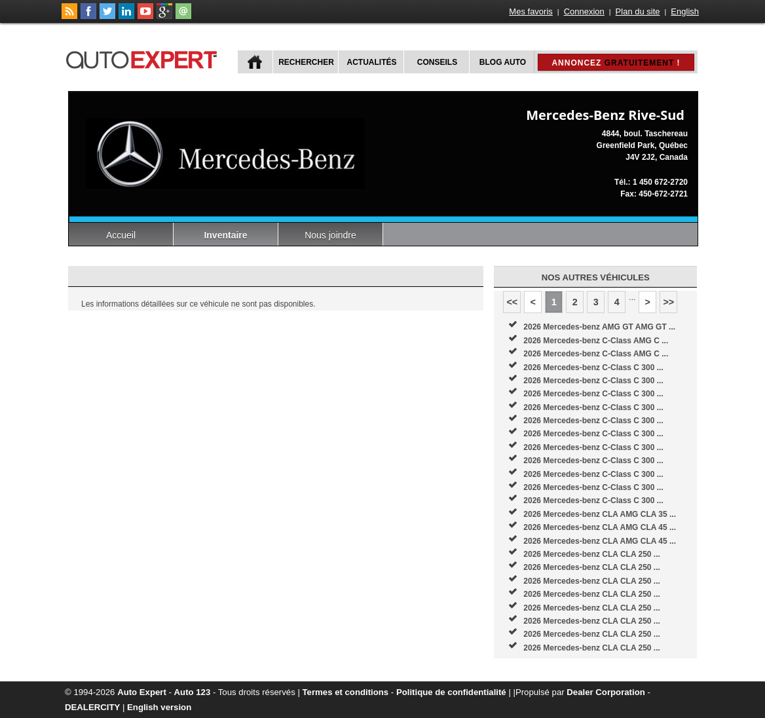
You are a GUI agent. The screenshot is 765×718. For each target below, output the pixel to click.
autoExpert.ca (144, 58)
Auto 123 (192, 692)
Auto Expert (141, 692)
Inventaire (225, 235)
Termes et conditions (346, 692)
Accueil (121, 235)
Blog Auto (502, 62)
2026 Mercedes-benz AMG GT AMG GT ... (599, 326)
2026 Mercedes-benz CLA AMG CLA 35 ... (599, 514)
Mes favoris (530, 11)
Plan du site (638, 11)
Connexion (584, 11)
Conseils (437, 62)
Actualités (372, 62)
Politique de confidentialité (451, 692)
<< (511, 302)
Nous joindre (330, 235)
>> (668, 302)
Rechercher (306, 62)
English (685, 11)
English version (159, 707)
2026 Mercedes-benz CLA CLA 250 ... (591, 554)
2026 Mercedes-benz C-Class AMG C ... (595, 340)
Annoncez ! (615, 62)
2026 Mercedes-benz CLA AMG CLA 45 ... (599, 527)
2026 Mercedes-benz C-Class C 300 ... (593, 367)
